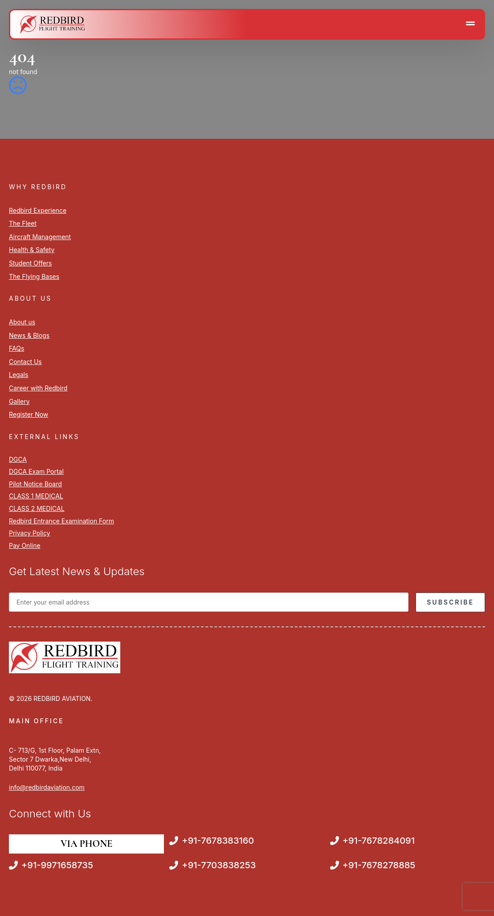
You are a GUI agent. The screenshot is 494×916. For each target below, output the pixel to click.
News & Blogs (29, 335)
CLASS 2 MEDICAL (37, 508)
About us (22, 322)
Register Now (28, 414)
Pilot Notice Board (35, 484)
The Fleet (23, 223)
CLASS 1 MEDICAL (36, 496)
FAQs (16, 348)
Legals (18, 374)
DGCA (18, 459)
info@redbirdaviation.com (47, 787)
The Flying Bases (34, 276)
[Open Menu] (470, 24)
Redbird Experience (37, 210)
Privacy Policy (29, 533)
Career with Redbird (38, 388)
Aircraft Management (40, 236)
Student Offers (30, 263)
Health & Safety (31, 249)
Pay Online (25, 545)
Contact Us (25, 361)
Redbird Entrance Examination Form (61, 521)
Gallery (19, 401)
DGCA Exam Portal (36, 471)
